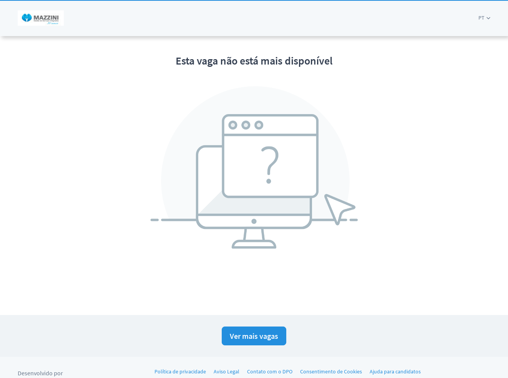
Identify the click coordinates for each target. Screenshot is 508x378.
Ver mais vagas (254, 336)
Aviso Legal (226, 371)
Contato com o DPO (269, 371)
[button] (484, 18)
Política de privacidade (180, 371)
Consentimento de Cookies (331, 371)
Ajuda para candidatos (395, 371)
